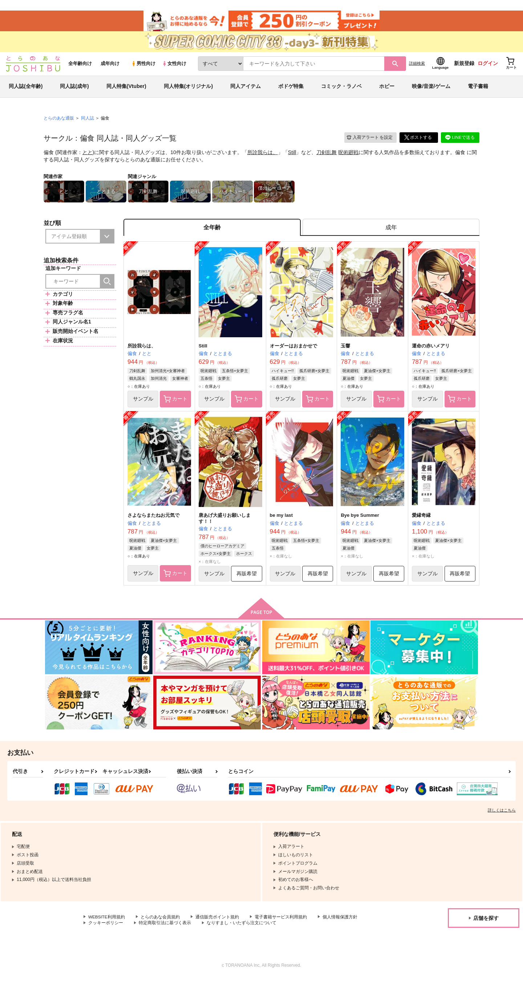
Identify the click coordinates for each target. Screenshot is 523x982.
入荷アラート (369, 140)
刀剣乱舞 (326, 155)
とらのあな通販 (59, 120)
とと (87, 155)
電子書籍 (478, 89)
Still (292, 155)
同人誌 (87, 120)
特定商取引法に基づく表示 (165, 926)
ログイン (488, 66)
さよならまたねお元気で (153, 518)
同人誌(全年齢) (25, 89)
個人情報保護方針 (340, 920)
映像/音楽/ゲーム (431, 89)
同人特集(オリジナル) (188, 89)
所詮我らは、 (262, 155)
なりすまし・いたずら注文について (241, 926)
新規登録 (464, 66)
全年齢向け (80, 66)
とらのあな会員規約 (160, 920)
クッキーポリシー (105, 926)
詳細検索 (417, 66)
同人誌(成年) (74, 89)
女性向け (174, 66)
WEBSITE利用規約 (106, 920)
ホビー (386, 89)
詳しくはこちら (502, 814)
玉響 (345, 348)
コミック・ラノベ (341, 89)
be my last (281, 518)
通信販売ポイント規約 (217, 920)
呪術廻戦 (348, 155)
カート (175, 402)
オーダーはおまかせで (293, 348)
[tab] (391, 230)
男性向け (143, 66)
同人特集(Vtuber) (126, 89)
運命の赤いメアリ (431, 348)
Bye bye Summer (360, 518)
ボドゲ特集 (291, 89)
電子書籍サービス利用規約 (281, 920)
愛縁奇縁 (421, 518)
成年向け (110, 66)
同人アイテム (245, 89)
